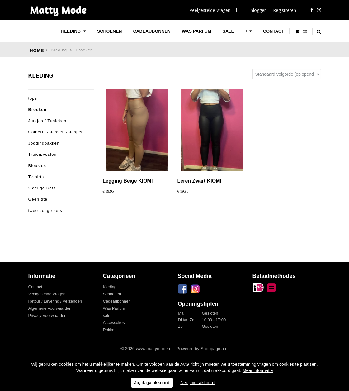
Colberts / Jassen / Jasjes (55, 132)
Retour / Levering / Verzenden (55, 301)
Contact (273, 31)
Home (37, 50)
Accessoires (114, 322)
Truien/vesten (42, 154)
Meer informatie (258, 370)
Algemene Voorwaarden (50, 308)
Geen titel (38, 199)
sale (228, 31)
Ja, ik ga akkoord (152, 382)
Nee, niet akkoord (197, 382)
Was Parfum (196, 31)
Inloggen (258, 10)
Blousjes (37, 165)
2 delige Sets (42, 188)
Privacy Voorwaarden (47, 315)
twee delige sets (45, 210)
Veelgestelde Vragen (210, 10)
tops (32, 98)
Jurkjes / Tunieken (47, 120)
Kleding (71, 31)
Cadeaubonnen (152, 31)
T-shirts (36, 176)
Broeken (84, 50)
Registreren (284, 10)
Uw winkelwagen (301, 31)
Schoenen (109, 31)
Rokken (110, 329)
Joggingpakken (43, 143)
